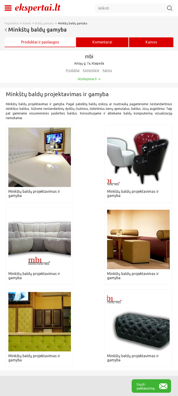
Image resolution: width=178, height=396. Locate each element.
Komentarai (91, 70)
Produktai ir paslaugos (40, 42)
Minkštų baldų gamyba (72, 23)
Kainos (151, 42)
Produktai (72, 70)
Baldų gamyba (44, 23)
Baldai (27, 23)
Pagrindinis (12, 23)
